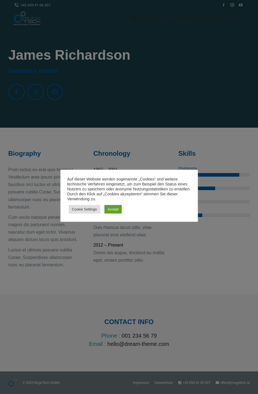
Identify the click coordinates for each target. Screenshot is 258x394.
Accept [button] (113, 209)
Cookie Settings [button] (84, 209)
